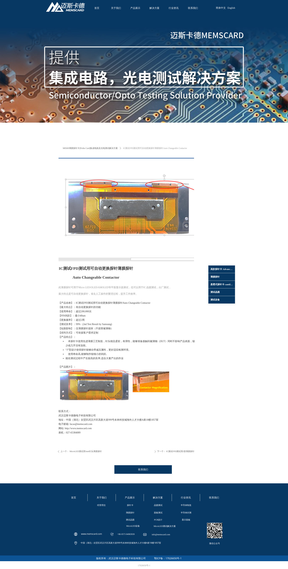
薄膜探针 (215, 276)
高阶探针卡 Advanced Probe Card (223, 269)
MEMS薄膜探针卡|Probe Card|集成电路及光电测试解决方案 (90, 148)
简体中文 (221, 8)
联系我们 (143, 469)
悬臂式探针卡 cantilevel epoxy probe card (223, 284)
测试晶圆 (215, 292)
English (231, 8)
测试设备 (215, 299)
